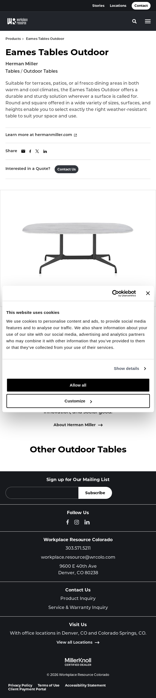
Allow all (78, 385)
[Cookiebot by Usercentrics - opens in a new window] (112, 293)
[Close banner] (148, 293)
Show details (126, 368)
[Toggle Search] (134, 21)
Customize (78, 401)
